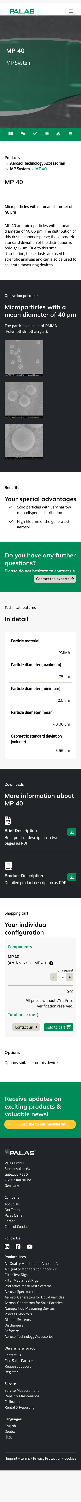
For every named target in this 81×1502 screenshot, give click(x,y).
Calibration (13, 1401)
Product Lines (15, 1256)
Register (11, 1371)
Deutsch (11, 1431)
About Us (12, 1204)
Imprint (11, 1458)
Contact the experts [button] (55, 579)
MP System (20, 169)
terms (25, 1458)
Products (12, 157)
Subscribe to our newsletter (42, 1124)
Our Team (12, 1209)
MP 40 (41, 169)
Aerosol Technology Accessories (37, 163)
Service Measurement (22, 1390)
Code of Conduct (17, 1226)
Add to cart (58, 1027)
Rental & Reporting (19, 1407)
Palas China (13, 1215)
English (10, 1425)
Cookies (70, 1458)
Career (10, 1221)
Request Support (18, 1366)
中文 (8, 1437)
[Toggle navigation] (71, 11)
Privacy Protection (47, 1458)
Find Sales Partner (19, 1360)
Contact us (26, 1027)
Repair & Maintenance (22, 1396)
